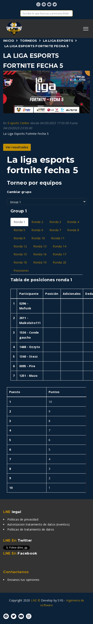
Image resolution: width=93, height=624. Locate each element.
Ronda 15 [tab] (20, 254)
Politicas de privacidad (22, 519)
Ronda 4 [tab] (73, 222)
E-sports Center (18, 123)
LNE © (35, 600)
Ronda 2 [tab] (37, 222)
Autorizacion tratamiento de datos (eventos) (38, 524)
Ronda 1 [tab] (19, 222)
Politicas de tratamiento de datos (30, 529)
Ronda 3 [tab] (55, 222)
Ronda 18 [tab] (20, 262)
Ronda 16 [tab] (40, 254)
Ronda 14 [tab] (59, 246)
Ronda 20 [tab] (59, 262)
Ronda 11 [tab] (58, 238)
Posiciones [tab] (21, 270)
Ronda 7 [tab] (55, 230)
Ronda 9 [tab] (19, 238)
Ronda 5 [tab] (19, 230)
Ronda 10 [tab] (38, 238)
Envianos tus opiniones (23, 580)
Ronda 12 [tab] (20, 246)
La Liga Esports (58, 41)
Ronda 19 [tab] (40, 262)
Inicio (8, 41)
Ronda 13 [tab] (40, 246)
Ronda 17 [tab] (59, 254)
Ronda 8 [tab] (73, 230)
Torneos (28, 41)
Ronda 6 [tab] (37, 230)
